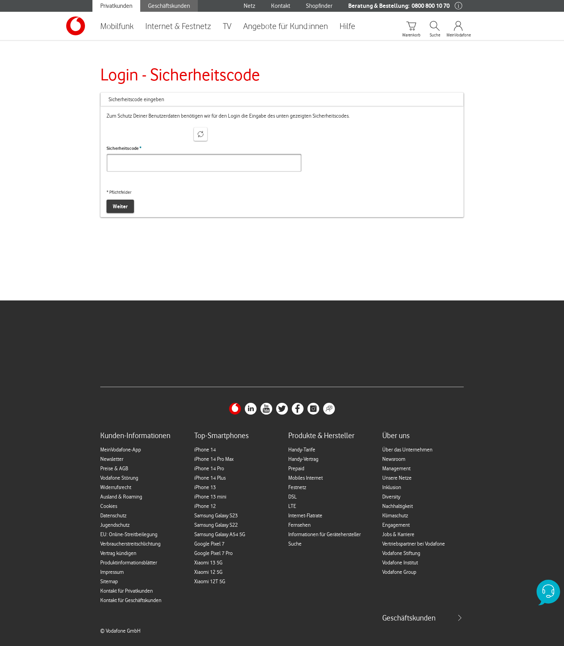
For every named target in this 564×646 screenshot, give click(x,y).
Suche (435, 35)
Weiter (120, 206)
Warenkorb (411, 35)
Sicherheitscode (124, 148)
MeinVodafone (458, 35)
